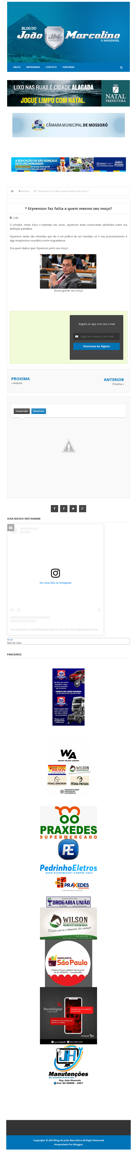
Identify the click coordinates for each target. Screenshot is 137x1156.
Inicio (17, 67)
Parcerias (68, 67)
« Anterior (16, 383)
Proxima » (118, 384)
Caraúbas (12, 646)
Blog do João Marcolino (68, 1140)
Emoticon (38, 410)
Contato (51, 67)
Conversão (22, 410)
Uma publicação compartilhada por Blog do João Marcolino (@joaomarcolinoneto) (55, 629)
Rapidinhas (33, 67)
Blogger (78, 1144)
